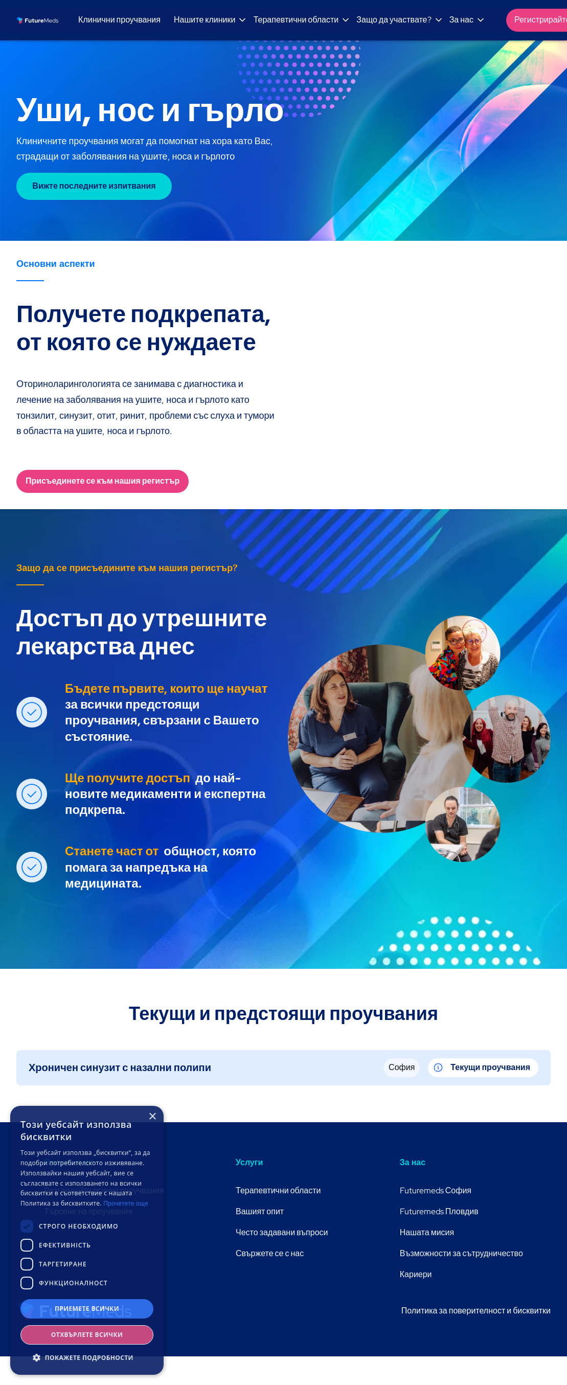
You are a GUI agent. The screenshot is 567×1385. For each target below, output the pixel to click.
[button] (208, 20)
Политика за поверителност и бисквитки (476, 1310)
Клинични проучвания (119, 19)
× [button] (152, 1117)
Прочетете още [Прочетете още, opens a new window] (125, 1203)
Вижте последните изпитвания (93, 185)
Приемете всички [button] (87, 1308)
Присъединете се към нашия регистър (102, 480)
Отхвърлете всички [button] (87, 1334)
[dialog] (87, 1240)
